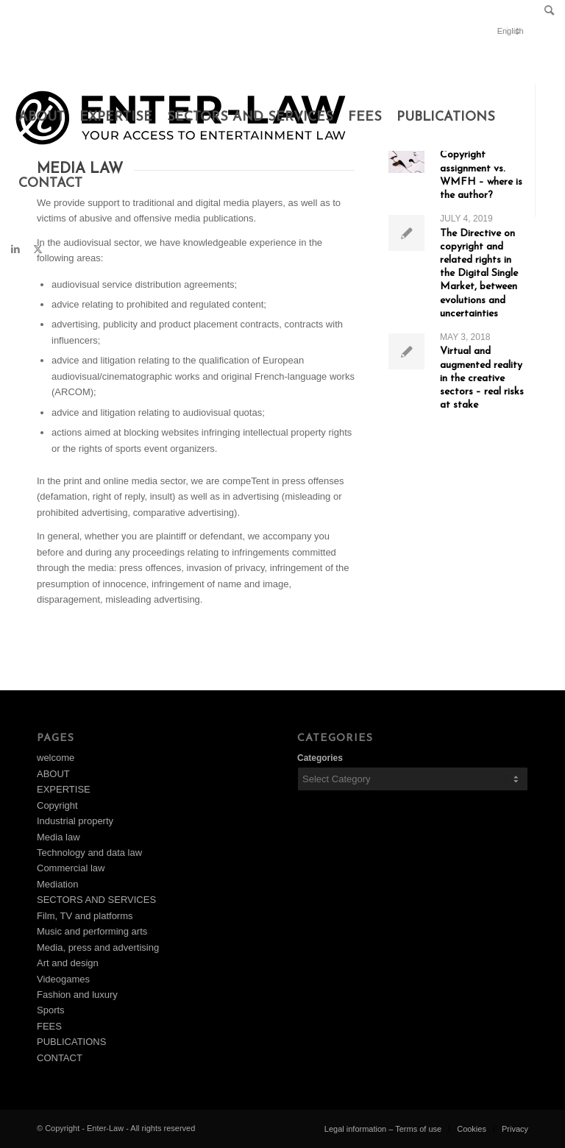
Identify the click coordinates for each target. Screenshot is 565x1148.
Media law (58, 837)
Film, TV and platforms (85, 915)
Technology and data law (89, 852)
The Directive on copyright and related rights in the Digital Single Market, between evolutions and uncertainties (479, 273)
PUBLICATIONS (71, 1041)
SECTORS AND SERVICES (96, 899)
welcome (55, 757)
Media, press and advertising (98, 947)
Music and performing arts (92, 931)
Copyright (57, 805)
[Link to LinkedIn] (15, 249)
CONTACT (59, 1057)
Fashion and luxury (77, 994)
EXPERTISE (63, 789)
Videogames (63, 979)
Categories (320, 758)
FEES (49, 1026)
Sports (51, 1010)
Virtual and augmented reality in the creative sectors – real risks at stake (482, 378)
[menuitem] (545, 11)
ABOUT (53, 773)
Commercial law (70, 868)
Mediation (57, 884)
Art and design (68, 962)
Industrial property (75, 820)
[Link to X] (37, 249)
